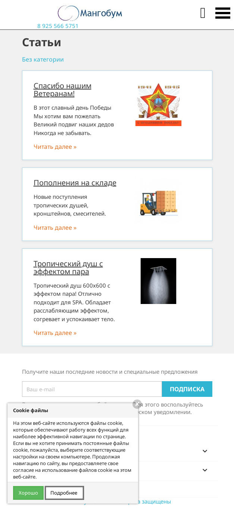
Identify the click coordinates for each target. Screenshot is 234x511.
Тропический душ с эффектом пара (68, 267)
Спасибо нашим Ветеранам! (62, 89)
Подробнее (64, 492)
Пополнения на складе (75, 183)
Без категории (43, 59)
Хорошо (28, 492)
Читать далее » (55, 146)
